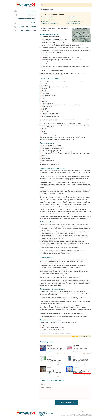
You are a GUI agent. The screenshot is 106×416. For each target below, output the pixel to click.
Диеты (41, 414)
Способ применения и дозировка (49, 23)
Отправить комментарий (66, 402)
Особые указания (70, 19)
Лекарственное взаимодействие (74, 21)
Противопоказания (45, 21)
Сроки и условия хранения (73, 23)
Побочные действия (71, 16)
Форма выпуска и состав (47, 16)
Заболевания (43, 411)
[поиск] (67, 5)
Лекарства (42, 412)
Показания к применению (47, 19)
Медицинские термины (46, 413)
